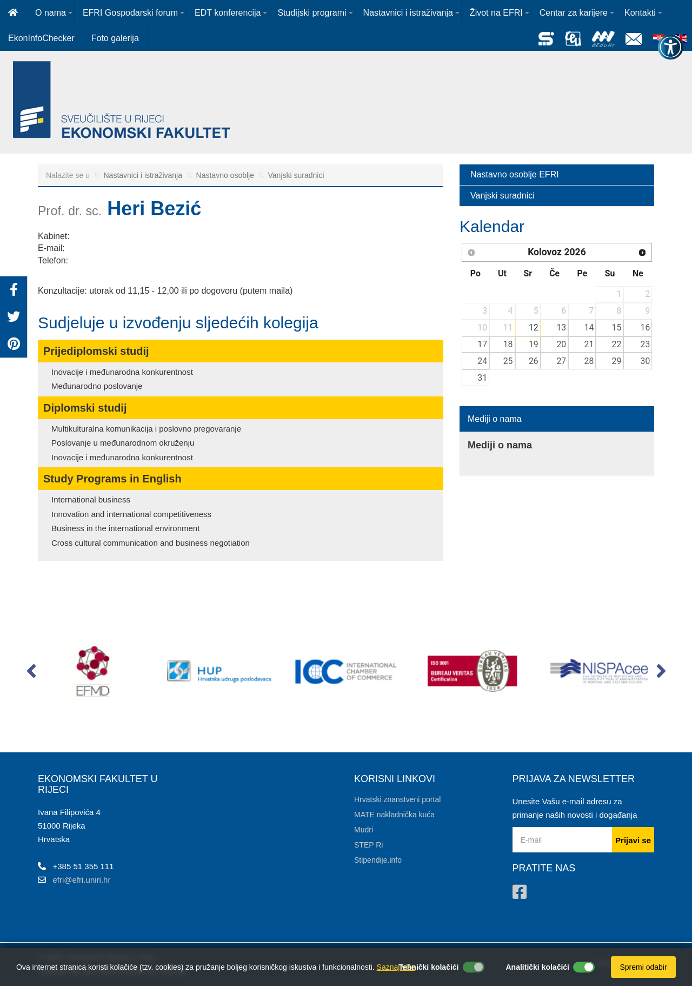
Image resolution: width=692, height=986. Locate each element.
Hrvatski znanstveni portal (397, 799)
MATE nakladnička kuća (394, 814)
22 (617, 344)
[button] (31, 673)
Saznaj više (396, 967)
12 (533, 327)
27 (561, 361)
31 (482, 378)
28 (589, 361)
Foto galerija (115, 38)
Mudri (363, 829)
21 (589, 344)
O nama (50, 12)
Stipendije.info (378, 860)
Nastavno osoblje (226, 175)
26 (533, 361)
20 (561, 344)
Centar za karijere (574, 12)
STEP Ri (368, 845)
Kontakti (640, 12)
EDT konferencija (228, 12)
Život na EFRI (496, 12)
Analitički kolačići (538, 967)
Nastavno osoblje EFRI (514, 174)
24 (482, 361)
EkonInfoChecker (41, 38)
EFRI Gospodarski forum (130, 12)
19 (533, 344)
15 (617, 327)
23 (645, 344)
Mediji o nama (495, 418)
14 (589, 327)
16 (645, 327)
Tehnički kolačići (428, 967)
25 (508, 361)
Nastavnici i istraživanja (408, 12)
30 (645, 361)
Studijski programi (311, 12)
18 (508, 344)
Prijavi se (633, 840)
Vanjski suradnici (296, 175)
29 (617, 361)
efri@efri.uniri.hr (82, 879)
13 (561, 327)
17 (482, 344)
